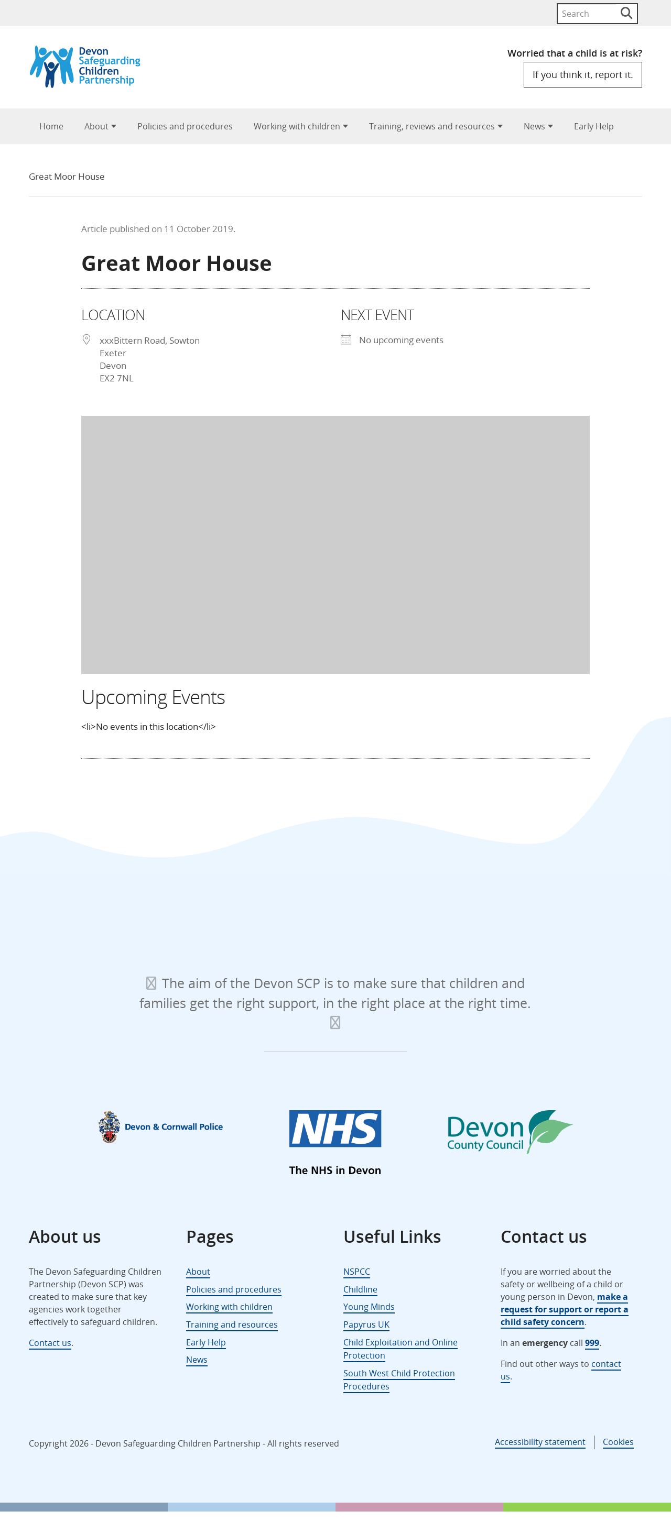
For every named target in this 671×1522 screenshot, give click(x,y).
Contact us (50, 1343)
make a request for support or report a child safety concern (565, 1309)
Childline (360, 1289)
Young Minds (369, 1306)
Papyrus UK (366, 1324)
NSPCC (356, 1271)
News (534, 126)
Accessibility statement (540, 1442)
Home (51, 126)
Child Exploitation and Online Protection (400, 1349)
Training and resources (232, 1324)
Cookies (618, 1442)
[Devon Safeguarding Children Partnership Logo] (90, 84)
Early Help (594, 126)
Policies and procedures (185, 126)
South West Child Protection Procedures (399, 1380)
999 (592, 1343)
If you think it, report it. (583, 74)
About (96, 126)
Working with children (297, 126)
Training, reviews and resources (432, 126)
